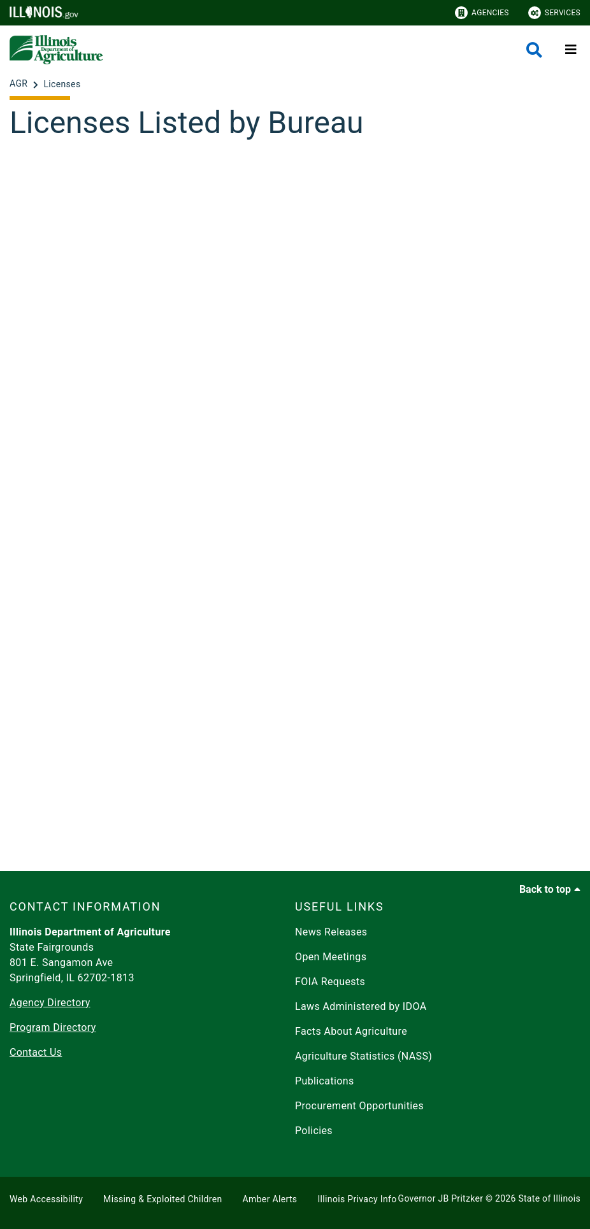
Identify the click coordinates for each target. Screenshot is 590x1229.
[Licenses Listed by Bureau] (295, 500)
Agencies (482, 12)
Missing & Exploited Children (162, 1199)
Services (554, 12)
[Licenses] (61, 84)
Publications (324, 1081)
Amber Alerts (270, 1199)
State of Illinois (549, 1198)
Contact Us (36, 1052)
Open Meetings (330, 957)
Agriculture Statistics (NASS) (363, 1056)
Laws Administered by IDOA (360, 1006)
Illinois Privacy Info (356, 1199)
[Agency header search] (534, 50)
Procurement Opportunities (359, 1106)
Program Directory (53, 1027)
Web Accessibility (46, 1199)
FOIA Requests (330, 982)
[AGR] (20, 84)
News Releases (331, 932)
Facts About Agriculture (351, 1031)
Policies (314, 1131)
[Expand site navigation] (570, 50)
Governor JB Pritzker (441, 1198)
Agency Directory (50, 1003)
